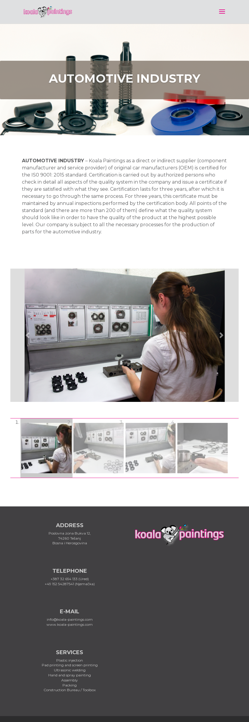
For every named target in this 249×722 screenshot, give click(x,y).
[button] (27, 335)
